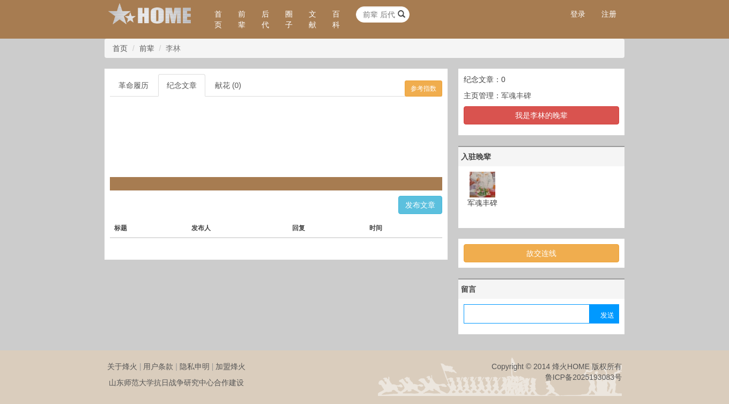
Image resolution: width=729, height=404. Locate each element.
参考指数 (423, 88)
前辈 (242, 19)
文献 (312, 19)
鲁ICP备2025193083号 (583, 377)
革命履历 (133, 85)
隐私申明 (195, 366)
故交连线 (541, 253)
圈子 (289, 19)
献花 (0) (228, 85)
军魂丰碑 (516, 95)
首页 (218, 19)
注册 (608, 14)
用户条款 (158, 366)
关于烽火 (122, 366)
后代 (265, 19)
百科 (336, 19)
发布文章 (420, 205)
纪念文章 (182, 85)
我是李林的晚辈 (541, 115)
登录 (577, 14)
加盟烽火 (230, 366)
